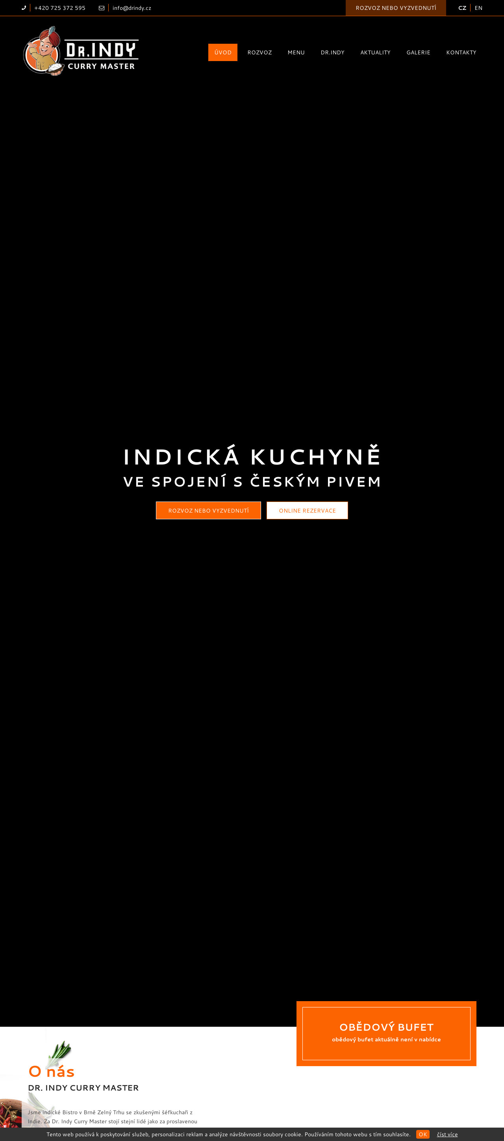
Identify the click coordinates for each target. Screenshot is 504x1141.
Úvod (223, 52)
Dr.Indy (333, 52)
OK (423, 1134)
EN (478, 7)
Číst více (447, 1134)
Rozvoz (259, 52)
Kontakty (461, 52)
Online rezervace (307, 510)
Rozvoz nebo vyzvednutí (396, 7)
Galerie (418, 52)
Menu (296, 52)
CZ (462, 7)
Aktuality (375, 52)
